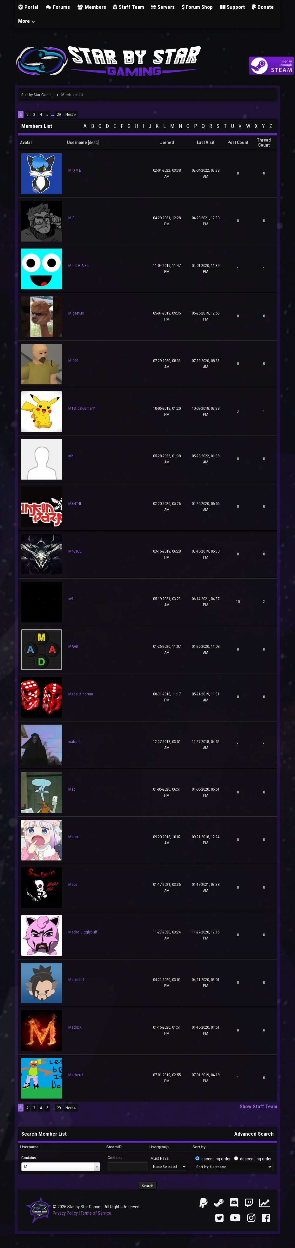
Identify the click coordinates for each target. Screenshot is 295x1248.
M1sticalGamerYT (82, 408)
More (26, 21)
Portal (28, 7)
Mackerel (75, 1074)
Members (91, 7)
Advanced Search (254, 1134)
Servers (163, 7)
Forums (57, 7)
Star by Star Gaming (37, 94)
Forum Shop (197, 7)
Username (29, 1147)
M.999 (73, 360)
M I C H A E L (78, 265)
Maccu (73, 836)
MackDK (75, 1027)
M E (71, 218)
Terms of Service (96, 1213)
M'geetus (76, 313)
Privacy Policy (65, 1213)
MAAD (73, 646)
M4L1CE (75, 551)
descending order (256, 1158)
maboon (75, 741)
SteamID (114, 1147)
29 (59, 114)
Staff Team (128, 7)
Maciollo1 (76, 979)
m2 (70, 456)
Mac (71, 789)
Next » (70, 114)
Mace (72, 884)
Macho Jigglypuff (82, 932)
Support (232, 7)
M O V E (74, 170)
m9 (70, 598)
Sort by (198, 1147)
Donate (263, 7)
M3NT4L (75, 503)
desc (93, 142)
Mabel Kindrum (80, 694)
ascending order (216, 1158)
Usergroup (159, 1147)
